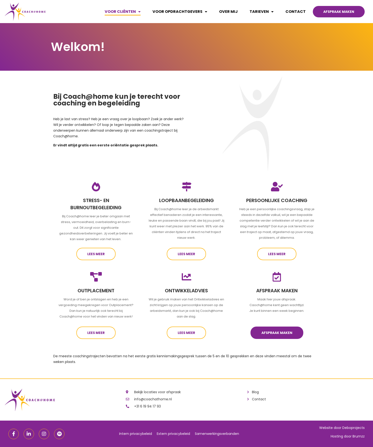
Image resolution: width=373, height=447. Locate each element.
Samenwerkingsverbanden (217, 433)
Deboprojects (353, 427)
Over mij (228, 11)
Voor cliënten (123, 11)
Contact (295, 11)
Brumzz (359, 436)
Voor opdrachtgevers (179, 11)
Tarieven (262, 11)
